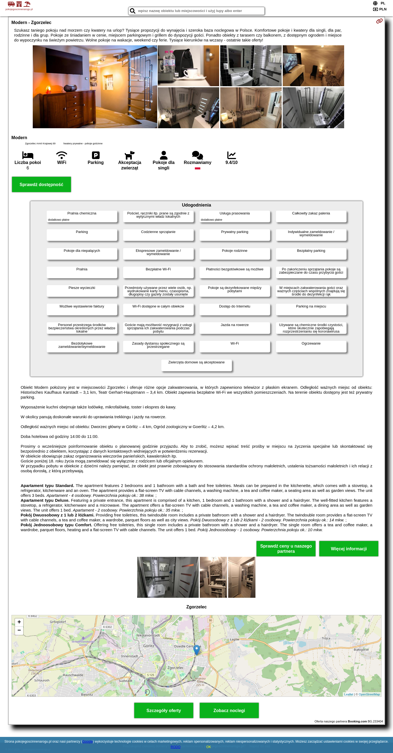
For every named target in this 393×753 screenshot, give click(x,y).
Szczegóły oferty (164, 710)
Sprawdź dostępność (41, 184)
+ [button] (19, 622)
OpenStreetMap (369, 694)
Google (87, 741)
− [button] (19, 631)
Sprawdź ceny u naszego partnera (286, 549)
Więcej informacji (349, 548)
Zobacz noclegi (229, 710)
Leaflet (348, 694)
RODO (175, 747)
